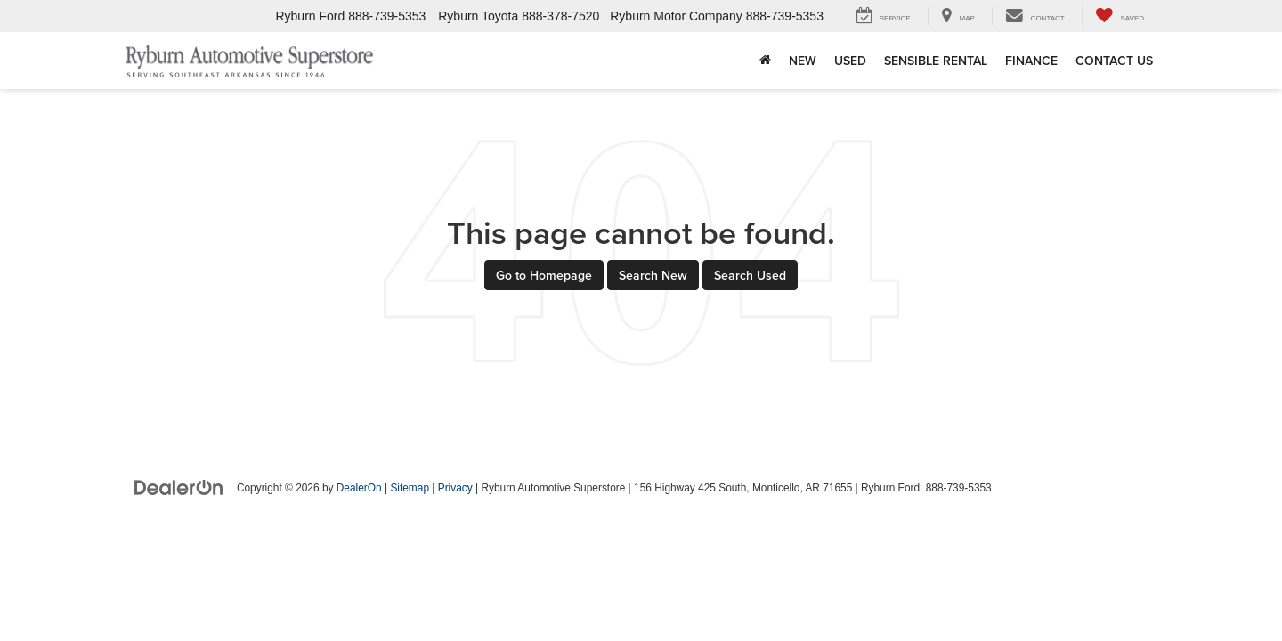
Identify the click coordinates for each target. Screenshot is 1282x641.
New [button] (802, 60)
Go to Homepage (544, 275)
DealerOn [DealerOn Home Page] (359, 488)
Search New (653, 275)
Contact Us (1114, 60)
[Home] (765, 60)
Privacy (455, 488)
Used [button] (850, 60)
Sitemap (409, 488)
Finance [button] (1031, 60)
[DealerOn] (179, 487)
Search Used (750, 275)
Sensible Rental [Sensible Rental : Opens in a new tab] (935, 60)
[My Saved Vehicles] (1119, 16)
